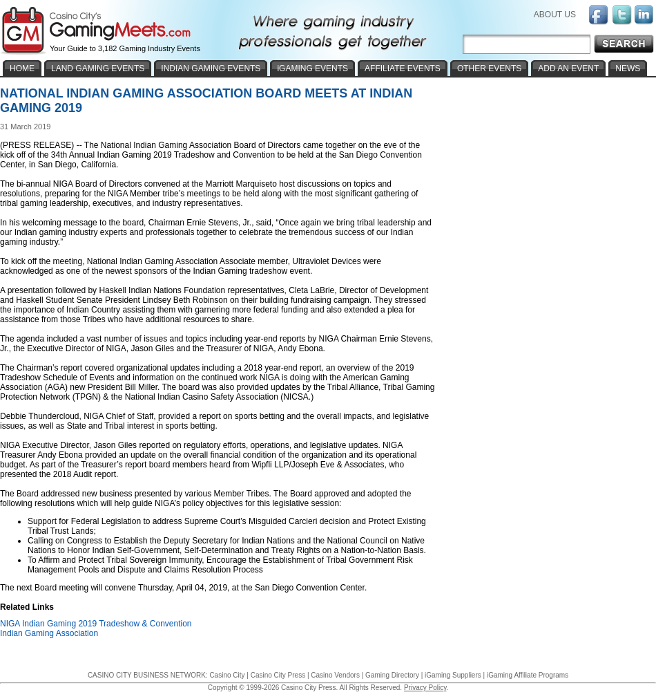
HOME (22, 68)
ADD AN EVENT (568, 68)
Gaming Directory (392, 675)
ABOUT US (555, 14)
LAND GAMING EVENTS (97, 68)
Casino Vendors (335, 675)
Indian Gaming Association (49, 633)
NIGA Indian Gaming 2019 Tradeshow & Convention (96, 623)
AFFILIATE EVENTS (403, 68)
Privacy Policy (425, 687)
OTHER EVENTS (489, 68)
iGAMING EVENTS (312, 68)
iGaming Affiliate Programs (527, 675)
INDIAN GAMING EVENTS (210, 68)
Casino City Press (278, 675)
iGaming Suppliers (453, 675)
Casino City (226, 675)
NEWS (627, 68)
